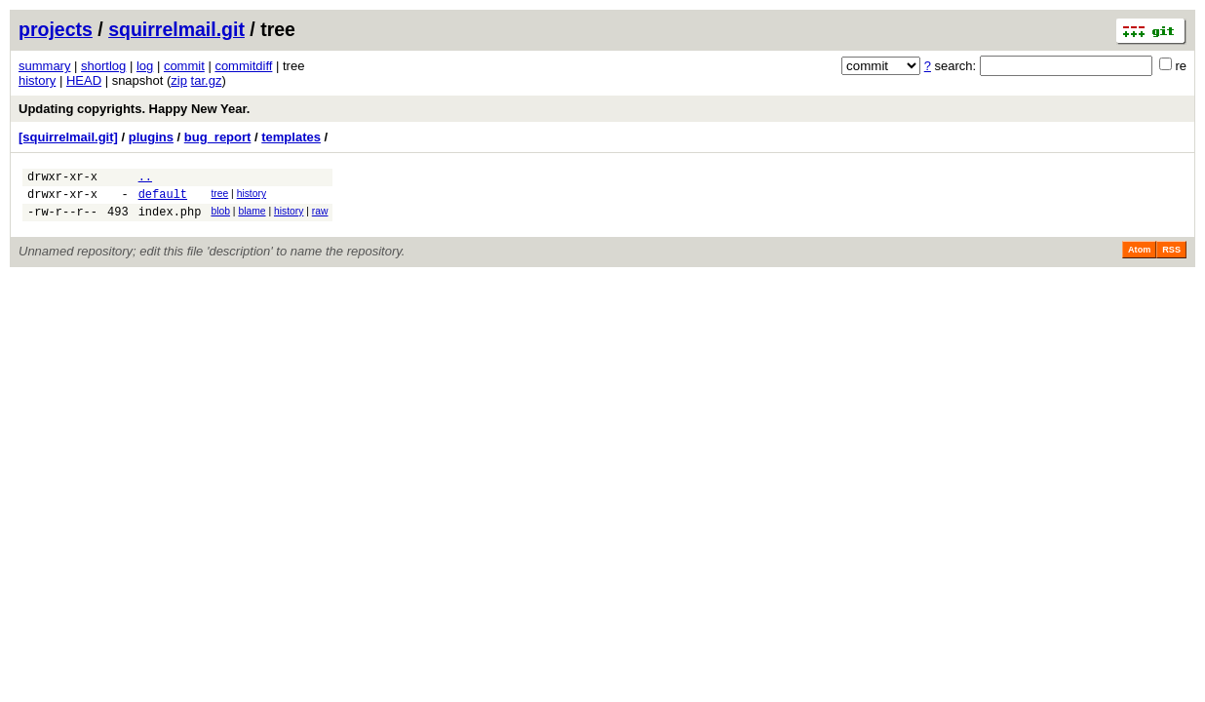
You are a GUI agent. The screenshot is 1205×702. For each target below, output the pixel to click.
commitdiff (243, 65)
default (162, 199)
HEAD (83, 80)
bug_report (218, 137)
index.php (170, 220)
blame (251, 217)
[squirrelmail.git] (68, 137)
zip (179, 80)
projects (56, 29)
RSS (1171, 258)
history (37, 80)
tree (219, 196)
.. (145, 179)
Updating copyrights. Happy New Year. (134, 108)
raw (320, 217)
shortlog (103, 65)
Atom (1139, 258)
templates (291, 137)
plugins (151, 137)
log (144, 65)
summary (44, 65)
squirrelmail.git (176, 29)
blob (220, 217)
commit (184, 65)
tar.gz (206, 80)
